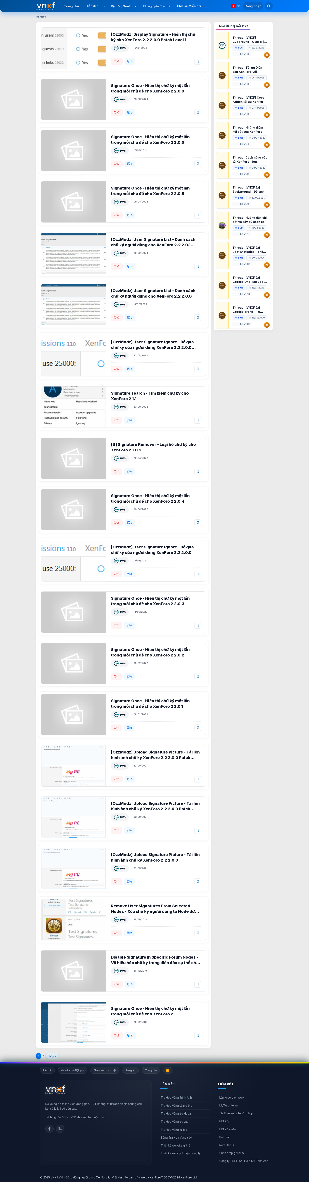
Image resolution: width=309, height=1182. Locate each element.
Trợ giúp (130, 1070)
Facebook (49, 1129)
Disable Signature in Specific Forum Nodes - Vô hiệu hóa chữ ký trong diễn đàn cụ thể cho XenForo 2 (155, 963)
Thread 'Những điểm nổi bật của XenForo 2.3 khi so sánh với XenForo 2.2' (248, 130)
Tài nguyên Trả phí (156, 6)
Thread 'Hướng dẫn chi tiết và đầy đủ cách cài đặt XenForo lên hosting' (250, 239)
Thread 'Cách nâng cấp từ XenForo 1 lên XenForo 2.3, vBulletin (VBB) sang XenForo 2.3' (249, 166)
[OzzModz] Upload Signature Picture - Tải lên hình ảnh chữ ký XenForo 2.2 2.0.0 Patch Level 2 (155, 758)
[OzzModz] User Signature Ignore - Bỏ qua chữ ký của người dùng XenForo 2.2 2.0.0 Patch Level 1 (152, 347)
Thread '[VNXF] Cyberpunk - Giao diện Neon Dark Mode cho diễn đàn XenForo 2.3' (249, 40)
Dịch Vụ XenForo (123, 6)
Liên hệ (47, 1070)
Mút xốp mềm (227, 1129)
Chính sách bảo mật (104, 1070)
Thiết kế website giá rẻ (175, 1145)
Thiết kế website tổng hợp (236, 1113)
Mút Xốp (224, 1121)
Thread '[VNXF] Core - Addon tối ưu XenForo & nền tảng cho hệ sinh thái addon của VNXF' (250, 100)
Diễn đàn (92, 6)
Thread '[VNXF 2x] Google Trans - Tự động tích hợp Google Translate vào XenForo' (249, 329)
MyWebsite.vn (228, 1105)
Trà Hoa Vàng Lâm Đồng (176, 1105)
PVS (123, 48)
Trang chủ (71, 6)
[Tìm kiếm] (269, 6)
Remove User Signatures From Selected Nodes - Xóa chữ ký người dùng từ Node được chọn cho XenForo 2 (155, 911)
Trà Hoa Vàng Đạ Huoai (176, 1113)
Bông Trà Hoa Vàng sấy (176, 1137)
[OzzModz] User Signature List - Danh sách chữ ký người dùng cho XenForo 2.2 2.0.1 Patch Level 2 (153, 245)
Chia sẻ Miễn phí (189, 6)
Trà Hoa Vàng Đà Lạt (174, 1121)
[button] (104, 6)
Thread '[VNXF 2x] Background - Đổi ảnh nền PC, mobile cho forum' (249, 202)
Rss (60, 1129)
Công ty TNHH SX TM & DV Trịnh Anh (243, 1160)
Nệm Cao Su (227, 1145)
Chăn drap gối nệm (231, 1153)
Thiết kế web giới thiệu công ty (181, 1153)
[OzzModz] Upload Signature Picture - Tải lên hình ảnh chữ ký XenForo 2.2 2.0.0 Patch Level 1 (155, 809)
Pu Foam (224, 1137)
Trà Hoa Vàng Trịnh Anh (176, 1097)
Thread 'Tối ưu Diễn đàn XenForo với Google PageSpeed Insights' (247, 70)
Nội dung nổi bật (233, 26)
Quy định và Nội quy (72, 1070)
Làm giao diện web (231, 1097)
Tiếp (51, 1056)
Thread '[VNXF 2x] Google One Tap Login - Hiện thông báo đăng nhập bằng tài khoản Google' (249, 299)
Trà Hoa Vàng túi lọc (174, 1129)
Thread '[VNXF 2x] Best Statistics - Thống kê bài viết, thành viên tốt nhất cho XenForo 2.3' (250, 269)
